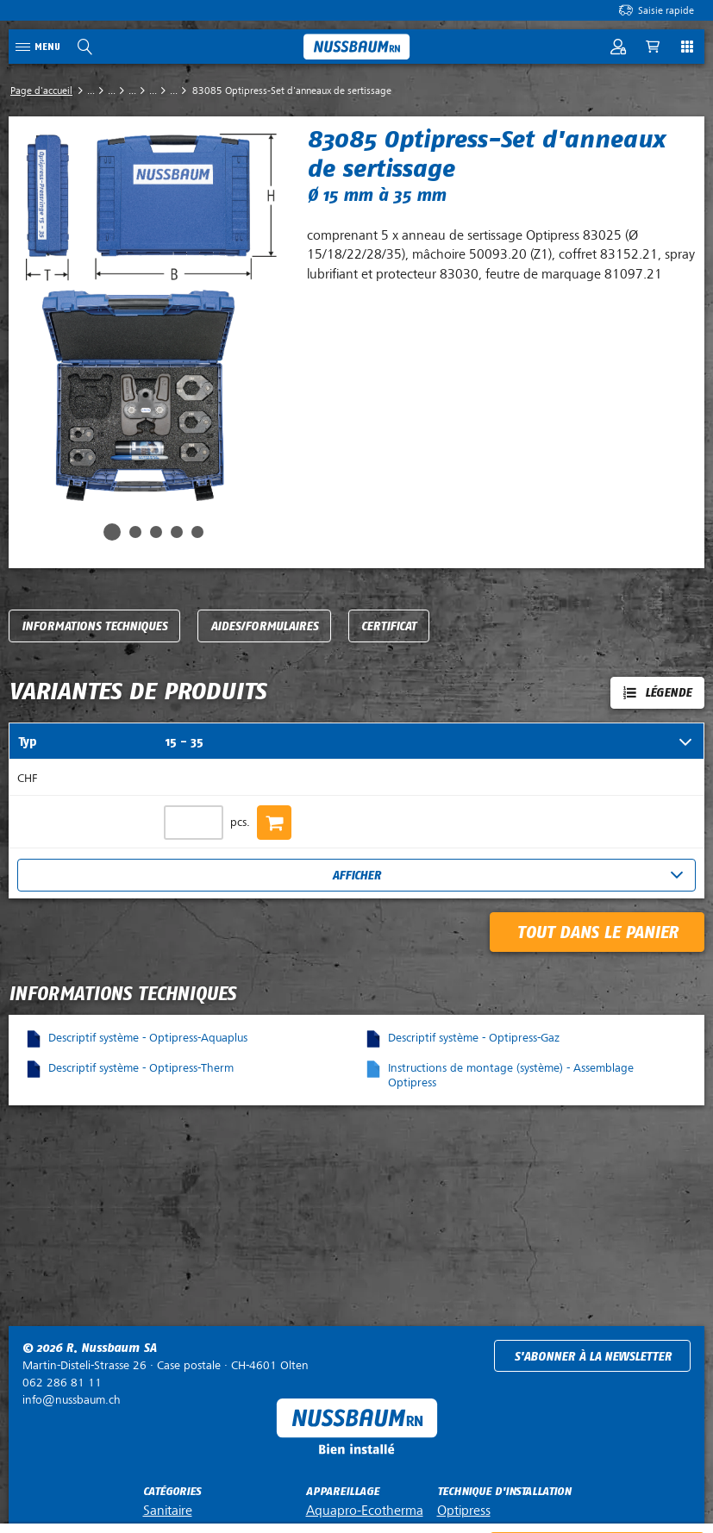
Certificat (388, 626)
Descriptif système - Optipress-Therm (141, 1068)
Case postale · (165, 1365)
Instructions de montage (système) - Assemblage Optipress (511, 1075)
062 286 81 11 (62, 1382)
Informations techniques (94, 626)
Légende (668, 692)
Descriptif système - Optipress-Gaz (474, 1037)
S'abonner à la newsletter (593, 1356)
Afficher (356, 875)
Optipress (464, 1510)
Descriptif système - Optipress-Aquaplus (147, 1037)
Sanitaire (167, 1510)
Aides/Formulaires (264, 626)
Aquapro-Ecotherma (364, 1510)
